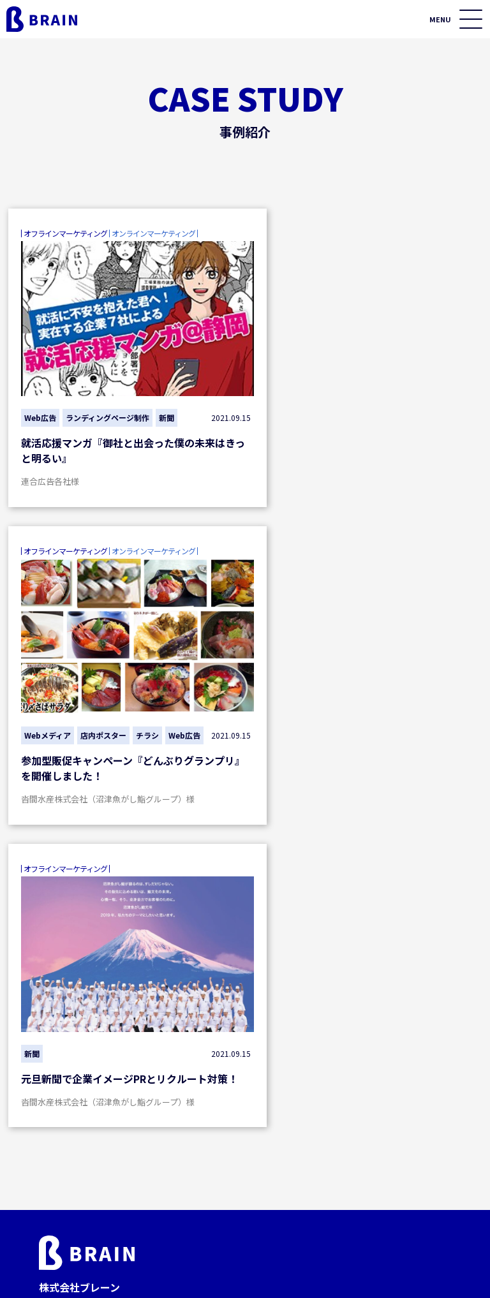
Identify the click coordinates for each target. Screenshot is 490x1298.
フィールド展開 (233, 1081)
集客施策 (78, 1081)
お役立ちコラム (369, 1108)
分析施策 (78, 1125)
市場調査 (220, 1148)
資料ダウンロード (374, 1134)
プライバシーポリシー (308, 1273)
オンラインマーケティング (110, 1057)
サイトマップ (409, 1273)
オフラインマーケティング (252, 1057)
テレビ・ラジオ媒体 (242, 1125)
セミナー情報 (364, 1083)
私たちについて (369, 1159)
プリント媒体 (229, 1103)
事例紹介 (354, 1057)
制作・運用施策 (91, 1103)
